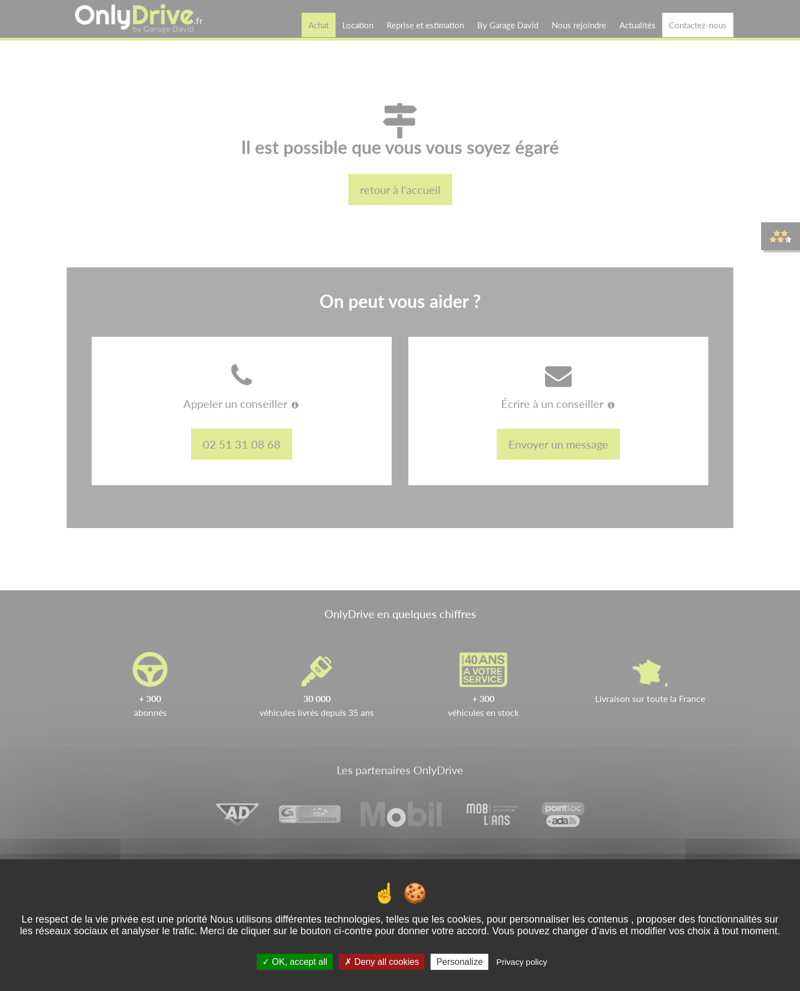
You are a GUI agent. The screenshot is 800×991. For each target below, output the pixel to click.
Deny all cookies (381, 962)
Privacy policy (521, 962)
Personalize (459, 962)
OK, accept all (294, 962)
